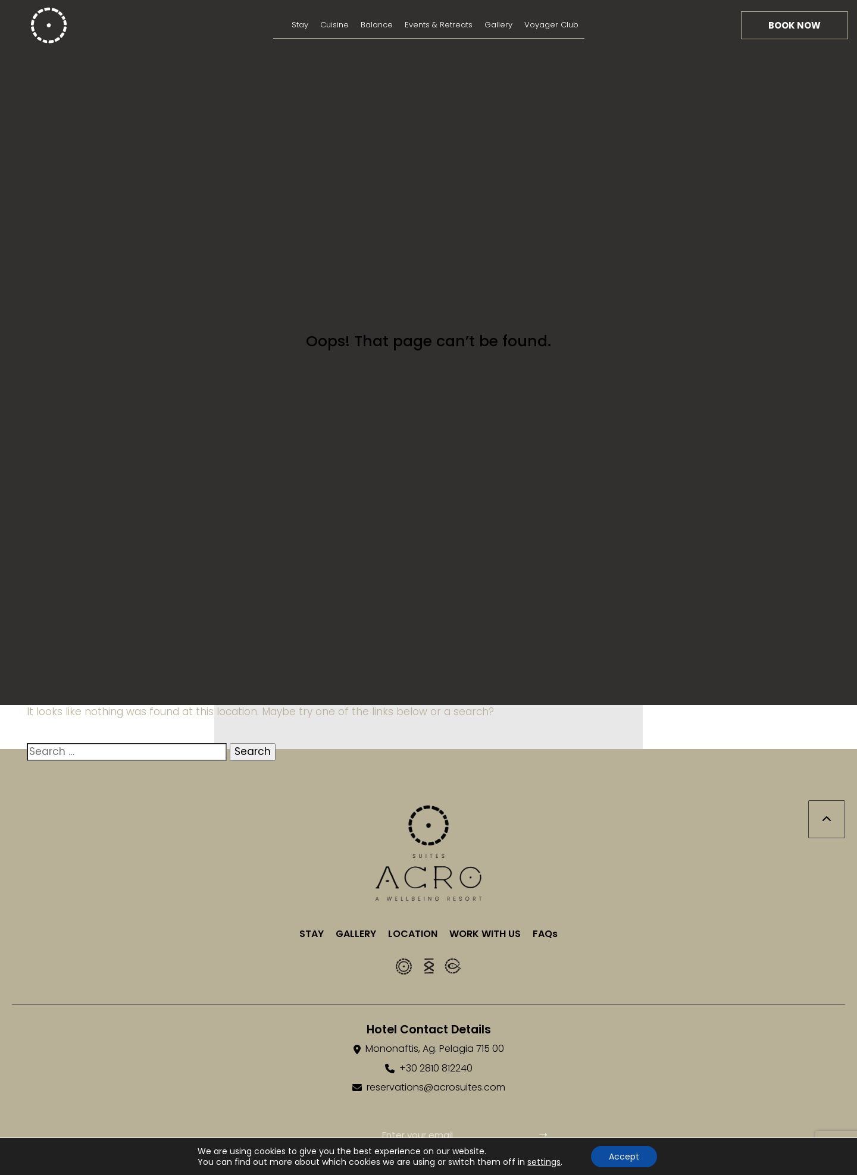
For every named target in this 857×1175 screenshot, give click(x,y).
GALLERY (356, 934)
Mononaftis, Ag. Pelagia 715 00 (434, 1048)
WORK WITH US (485, 934)
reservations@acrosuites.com (436, 1087)
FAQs (545, 934)
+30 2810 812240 (436, 1068)
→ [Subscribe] (543, 1134)
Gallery (498, 24)
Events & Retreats (439, 24)
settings (544, 1162)
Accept (624, 1157)
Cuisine (334, 24)
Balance (377, 24)
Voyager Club (551, 24)
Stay (300, 24)
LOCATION (412, 934)
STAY (311, 934)
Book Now (794, 25)
